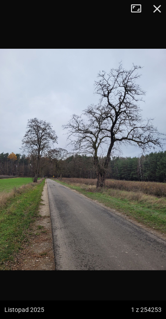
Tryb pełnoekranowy (139, 9)
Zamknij (157, 9)
